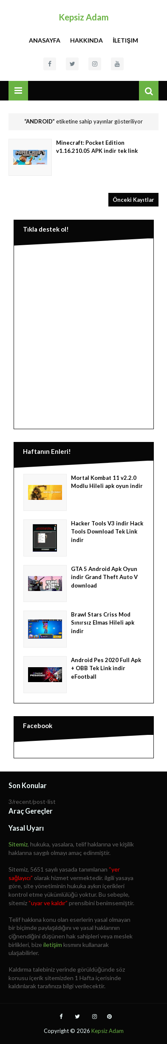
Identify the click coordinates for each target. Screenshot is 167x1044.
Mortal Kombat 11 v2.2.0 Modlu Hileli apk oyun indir (107, 482)
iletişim (52, 944)
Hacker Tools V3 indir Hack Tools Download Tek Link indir (107, 531)
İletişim (125, 40)
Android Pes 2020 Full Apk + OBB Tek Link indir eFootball (106, 668)
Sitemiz (18, 844)
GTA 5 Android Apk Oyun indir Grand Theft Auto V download (104, 577)
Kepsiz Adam (84, 17)
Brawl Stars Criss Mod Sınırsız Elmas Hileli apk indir (102, 622)
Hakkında (86, 40)
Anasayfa (44, 40)
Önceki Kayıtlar (133, 199)
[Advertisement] (83, 335)
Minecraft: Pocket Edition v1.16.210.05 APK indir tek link (97, 147)
